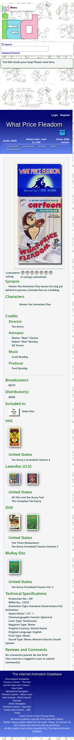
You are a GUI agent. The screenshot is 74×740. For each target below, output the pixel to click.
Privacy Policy (48, 716)
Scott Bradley (20, 357)
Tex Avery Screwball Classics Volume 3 (35, 546)
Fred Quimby (20, 368)
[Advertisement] (19, 88)
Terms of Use (33, 716)
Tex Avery (18, 326)
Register (65, 115)
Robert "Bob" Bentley (25, 341)
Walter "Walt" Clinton (25, 338)
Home (22, 716)
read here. (48, 62)
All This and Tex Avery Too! (28, 497)
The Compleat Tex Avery (26, 501)
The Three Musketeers (25, 543)
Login (54, 115)
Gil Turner (18, 345)
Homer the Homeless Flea (35, 304)
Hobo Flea (28, 411)
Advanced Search (11, 53)
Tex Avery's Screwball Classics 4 (31, 459)
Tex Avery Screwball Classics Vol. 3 (32, 587)
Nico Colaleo (20, 725)
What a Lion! (26, 694)
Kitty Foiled (17, 688)
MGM (14, 141)
